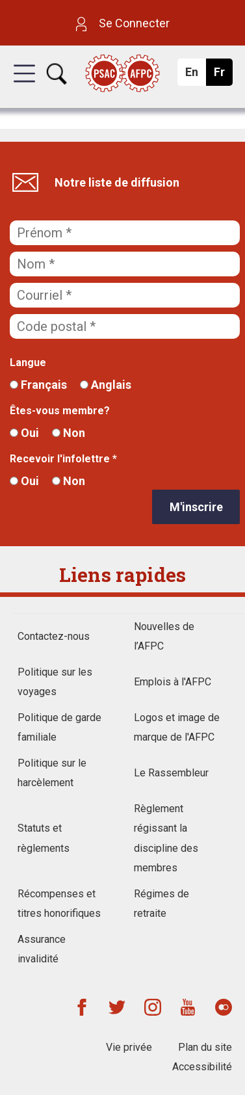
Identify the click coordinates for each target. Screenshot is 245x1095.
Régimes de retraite (161, 903)
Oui (24, 433)
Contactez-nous (54, 636)
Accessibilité (202, 1067)
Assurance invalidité (42, 949)
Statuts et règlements (44, 838)
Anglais (105, 384)
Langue (28, 362)
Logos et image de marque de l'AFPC (177, 727)
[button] (24, 85)
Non (68, 433)
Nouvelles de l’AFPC (164, 636)
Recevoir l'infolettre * (63, 459)
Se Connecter (123, 23)
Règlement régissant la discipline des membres (166, 837)
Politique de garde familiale (59, 727)
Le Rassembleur (171, 773)
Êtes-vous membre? (60, 410)
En (195, 75)
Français (38, 384)
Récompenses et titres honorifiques (59, 903)
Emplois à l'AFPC (172, 682)
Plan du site (205, 1047)
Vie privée (129, 1047)
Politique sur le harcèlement (52, 773)
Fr (222, 75)
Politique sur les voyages (55, 682)
